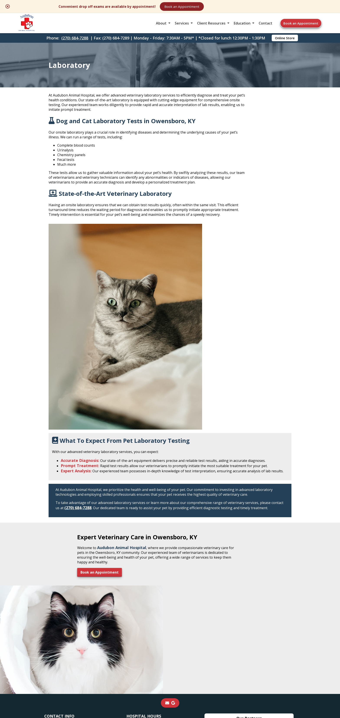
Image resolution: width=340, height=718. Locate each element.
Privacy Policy (229, 682)
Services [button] (182, 27)
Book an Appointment (231, 7)
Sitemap (171, 682)
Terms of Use (197, 682)
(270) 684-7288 (74, 44)
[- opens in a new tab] (173, 522)
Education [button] (242, 27)
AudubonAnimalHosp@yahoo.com (82, 572)
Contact (265, 27)
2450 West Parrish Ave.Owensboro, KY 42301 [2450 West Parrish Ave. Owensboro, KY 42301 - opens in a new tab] (65, 549)
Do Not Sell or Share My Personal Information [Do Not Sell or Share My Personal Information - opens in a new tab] (170, 691)
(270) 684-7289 (62, 567)
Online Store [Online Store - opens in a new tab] (285, 45)
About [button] (161, 27)
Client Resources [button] (211, 27)
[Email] (167, 522)
